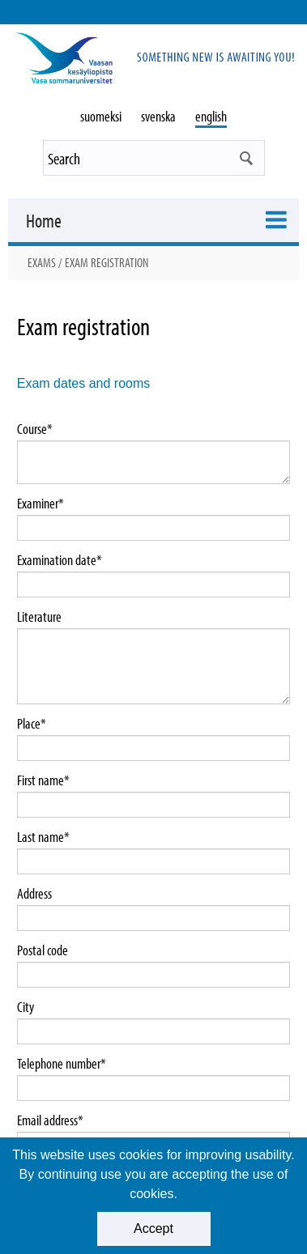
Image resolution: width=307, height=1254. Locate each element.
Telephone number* (61, 1063)
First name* (43, 780)
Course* (35, 429)
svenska (158, 116)
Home (44, 220)
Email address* (50, 1120)
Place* (31, 723)
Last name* (43, 837)
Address (34, 893)
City (25, 1007)
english (211, 116)
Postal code (42, 950)
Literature (39, 617)
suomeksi (101, 116)
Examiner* (40, 503)
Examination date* (59, 560)
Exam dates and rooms (84, 383)
